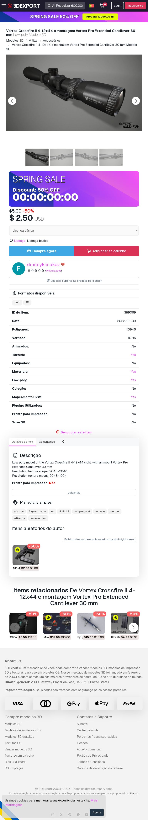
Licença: (20, 241)
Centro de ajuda (87, 730)
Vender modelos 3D (18, 749)
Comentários (47, 441)
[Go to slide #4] (111, 157)
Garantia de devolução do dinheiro (100, 768)
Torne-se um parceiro (19, 756)
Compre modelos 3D (23, 716)
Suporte (82, 724)
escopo (100, 511)
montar (114, 511)
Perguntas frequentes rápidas (97, 737)
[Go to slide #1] (37, 157)
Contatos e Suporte (94, 716)
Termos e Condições (91, 762)
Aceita (96, 812)
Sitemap (134, 793)
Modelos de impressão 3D (23, 730)
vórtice (19, 511)
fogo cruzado (37, 511)
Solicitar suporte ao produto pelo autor (74, 281)
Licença (82, 743)
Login (117, 5)
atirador (19, 518)
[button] (133, 627)
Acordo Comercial (89, 749)
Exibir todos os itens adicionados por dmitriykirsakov (99, 539)
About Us (13, 661)
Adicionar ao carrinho (106, 251)
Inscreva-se (135, 5)
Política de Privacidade (92, 756)
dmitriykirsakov (43, 264)
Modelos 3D (13, 724)
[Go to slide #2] (61, 157)
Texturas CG (13, 743)
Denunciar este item (76, 432)
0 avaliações (53, 270)
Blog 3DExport (15, 762)
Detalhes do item (22, 441)
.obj (17, 302)
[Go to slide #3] (86, 157)
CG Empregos (14, 768)
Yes (133, 355)
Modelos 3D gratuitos (19, 737)
